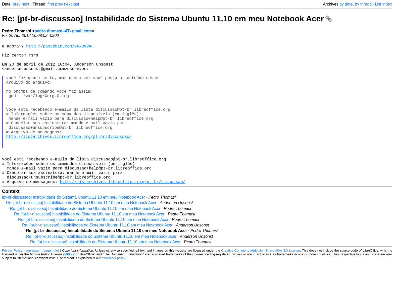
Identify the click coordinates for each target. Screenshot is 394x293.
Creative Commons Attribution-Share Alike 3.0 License (260, 281)
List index (383, 4)
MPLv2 (69, 285)
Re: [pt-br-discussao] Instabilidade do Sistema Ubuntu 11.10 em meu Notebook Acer (167, 18)
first (50, 4)
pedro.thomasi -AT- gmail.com (63, 31)
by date (346, 4)
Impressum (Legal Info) (42, 281)
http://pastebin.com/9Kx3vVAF (60, 47)
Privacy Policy (12, 281)
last (76, 4)
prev (17, 4)
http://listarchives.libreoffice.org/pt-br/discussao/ (69, 157)
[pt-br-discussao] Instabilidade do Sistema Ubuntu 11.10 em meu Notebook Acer (73, 228)
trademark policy (113, 289)
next (25, 4)
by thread (363, 4)
